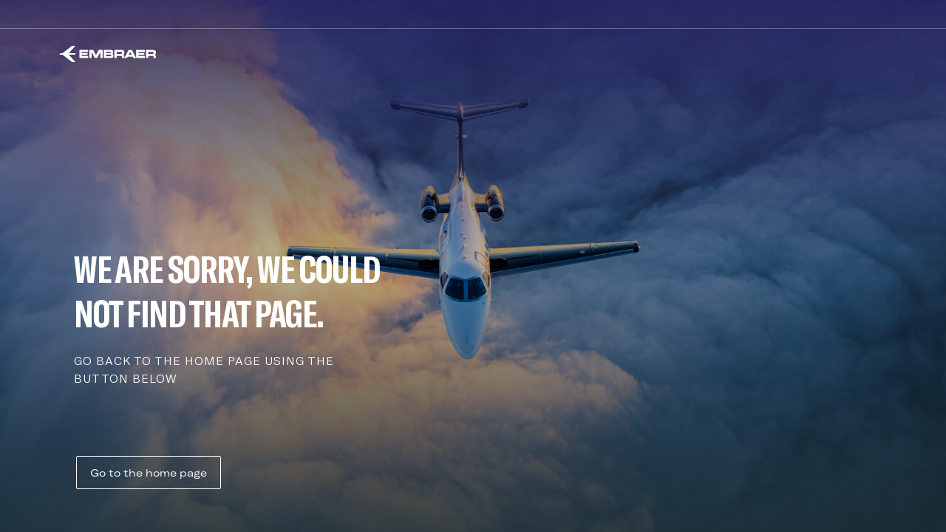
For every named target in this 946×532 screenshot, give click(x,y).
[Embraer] (107, 54)
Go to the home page (148, 473)
